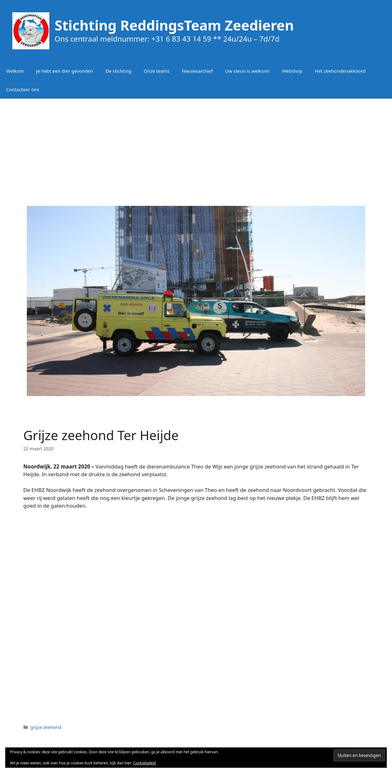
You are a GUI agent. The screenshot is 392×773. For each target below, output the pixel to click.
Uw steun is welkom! (247, 71)
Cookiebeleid (144, 763)
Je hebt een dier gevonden (64, 71)
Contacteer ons (22, 89)
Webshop (292, 71)
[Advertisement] (196, 148)
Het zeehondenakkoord (340, 71)
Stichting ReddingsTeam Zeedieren (174, 25)
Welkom (15, 71)
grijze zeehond (46, 727)
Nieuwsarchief (197, 71)
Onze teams (157, 71)
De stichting (118, 71)
